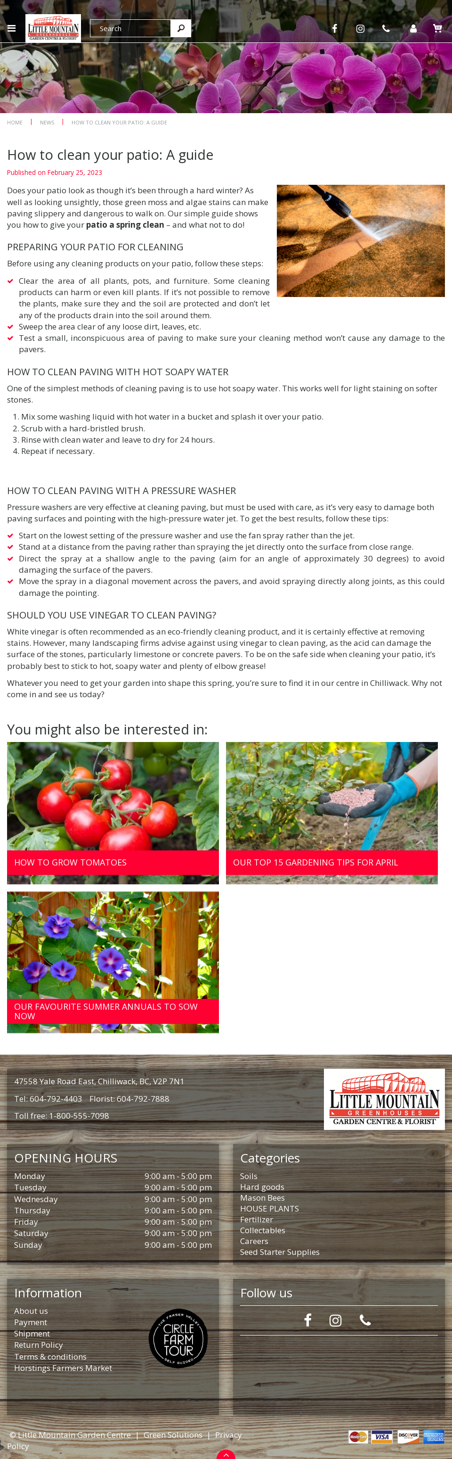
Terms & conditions (50, 1356)
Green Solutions (173, 1434)
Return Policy (38, 1344)
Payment (30, 1322)
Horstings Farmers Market (63, 1367)
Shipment (32, 1333)
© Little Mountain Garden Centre (70, 1434)
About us (31, 1310)
